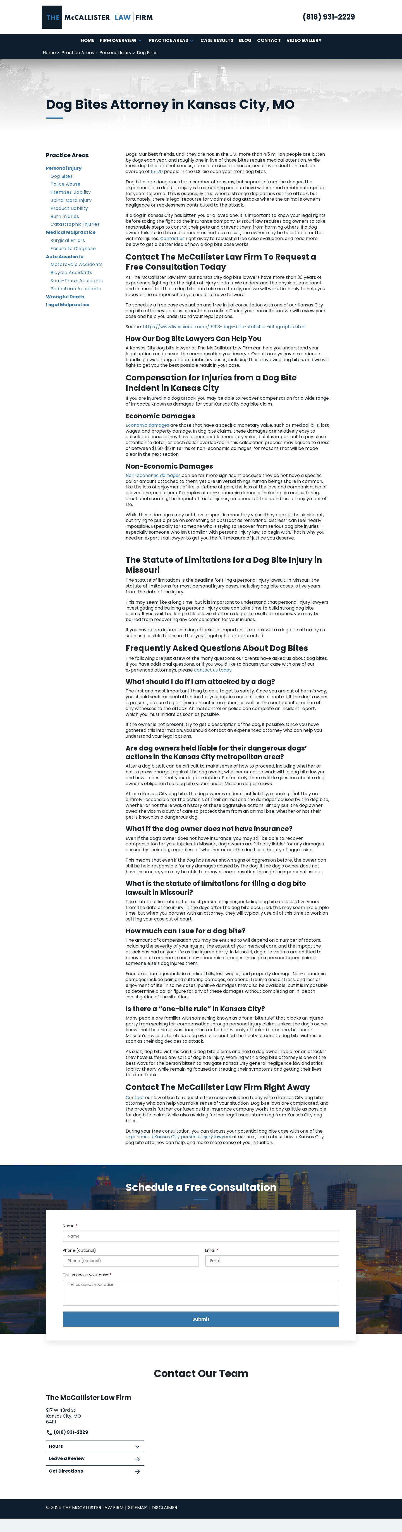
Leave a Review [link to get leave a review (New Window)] (95, 1459)
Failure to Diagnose (73, 248)
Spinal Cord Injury (71, 200)
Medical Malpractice (70, 232)
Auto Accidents (64, 256)
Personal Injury (64, 168)
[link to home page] (98, 17)
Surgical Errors (68, 240)
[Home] (87, 41)
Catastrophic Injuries (75, 224)
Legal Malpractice (67, 304)
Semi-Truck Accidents (77, 280)
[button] (140, 40)
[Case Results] (216, 41)
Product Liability (69, 208)
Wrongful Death (65, 297)
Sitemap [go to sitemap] (137, 1507)
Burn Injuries (65, 216)
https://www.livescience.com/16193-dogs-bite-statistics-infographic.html (224, 326)
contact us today (213, 670)
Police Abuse (66, 184)
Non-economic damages (153, 475)
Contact (135, 1097)
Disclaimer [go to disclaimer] (164, 1507)
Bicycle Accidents (71, 272)
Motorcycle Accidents (77, 264)
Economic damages (147, 425)
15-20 (157, 171)
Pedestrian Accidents (76, 289)
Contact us (173, 238)
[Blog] (245, 41)
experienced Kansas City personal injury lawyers (178, 1136)
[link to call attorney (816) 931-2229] (329, 17)
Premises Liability (71, 192)
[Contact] (269, 41)
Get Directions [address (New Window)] (95, 1471)
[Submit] (201, 1319)
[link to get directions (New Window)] (95, 1415)
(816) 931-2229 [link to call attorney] (67, 1432)
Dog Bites (62, 176)
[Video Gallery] (304, 41)
